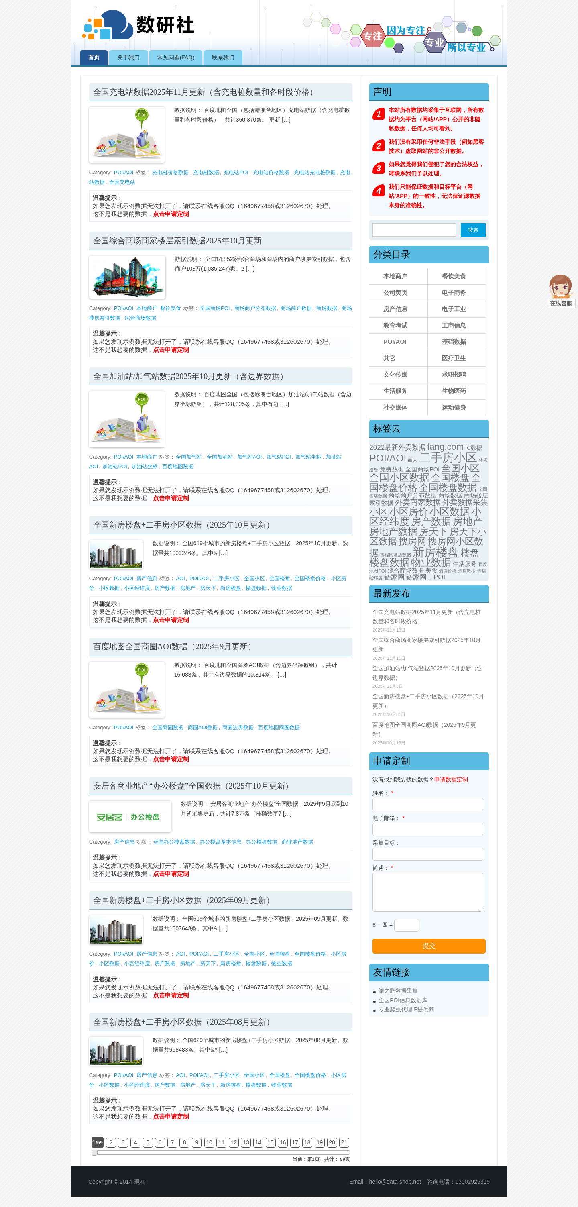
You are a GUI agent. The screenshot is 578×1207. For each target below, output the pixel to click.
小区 (378, 511)
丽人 (412, 460)
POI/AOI (123, 172)
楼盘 (470, 553)
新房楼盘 (230, 588)
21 (344, 1142)
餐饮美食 (170, 308)
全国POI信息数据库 (403, 1000)
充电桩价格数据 (170, 172)
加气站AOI (249, 457)
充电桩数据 (206, 172)
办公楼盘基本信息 (221, 842)
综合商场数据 (140, 318)
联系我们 (223, 58)
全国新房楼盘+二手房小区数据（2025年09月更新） (183, 900)
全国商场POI (215, 308)
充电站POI (236, 172)
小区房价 (408, 511)
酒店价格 (447, 571)
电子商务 (454, 292)
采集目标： (386, 843)
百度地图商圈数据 (279, 727)
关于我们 (128, 58)
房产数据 (165, 588)
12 (234, 1142)
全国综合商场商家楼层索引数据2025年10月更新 (177, 240)
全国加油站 (220, 457)
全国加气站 (189, 457)
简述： (382, 867)
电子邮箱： (388, 818)
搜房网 (412, 541)
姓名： (382, 793)
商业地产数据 (297, 842)
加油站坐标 (145, 466)
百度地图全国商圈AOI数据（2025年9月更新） (174, 646)
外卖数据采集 (465, 502)
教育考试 (395, 325)
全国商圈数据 (167, 727)
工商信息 (454, 325)
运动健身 (454, 407)
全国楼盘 (279, 578)
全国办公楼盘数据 (174, 842)
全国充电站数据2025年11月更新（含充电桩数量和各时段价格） (205, 92)
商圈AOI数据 (203, 727)
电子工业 (454, 309)
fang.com (445, 447)
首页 (94, 58)
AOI (180, 578)
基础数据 (454, 341)
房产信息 (146, 578)
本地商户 (146, 308)
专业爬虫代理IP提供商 (406, 1010)
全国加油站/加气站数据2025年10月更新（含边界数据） (190, 376)
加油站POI (114, 466)
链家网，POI (425, 577)
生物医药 (454, 390)
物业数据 (281, 588)
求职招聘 (454, 374)
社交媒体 (395, 407)
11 (221, 1142)
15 (270, 1142)
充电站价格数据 (271, 172)
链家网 (394, 577)
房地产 (188, 588)
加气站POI (279, 457)
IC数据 (473, 447)
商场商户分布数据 (255, 308)
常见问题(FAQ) (175, 58)
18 (307, 1142)
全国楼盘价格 (310, 578)
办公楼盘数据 (261, 842)
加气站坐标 (308, 457)
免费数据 (392, 469)
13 (246, 1142)
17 (295, 1142)
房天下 (208, 588)
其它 (389, 358)
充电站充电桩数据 (315, 172)
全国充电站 (122, 182)
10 (209, 1142)
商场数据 (326, 308)
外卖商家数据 (418, 502)
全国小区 (254, 578)
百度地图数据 (177, 466)
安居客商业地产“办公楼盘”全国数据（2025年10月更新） (193, 785)
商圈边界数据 (238, 727)
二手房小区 (227, 578)
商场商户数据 (296, 308)
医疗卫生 (454, 358)
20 (332, 1142)
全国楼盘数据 (448, 487)
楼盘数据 (256, 588)
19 (320, 1142)
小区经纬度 (137, 588)
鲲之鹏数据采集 (398, 991)
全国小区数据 (399, 477)
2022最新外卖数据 (397, 447)
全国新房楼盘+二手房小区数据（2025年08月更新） (183, 1021)
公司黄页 (395, 292)
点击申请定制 (171, 213)
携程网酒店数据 (395, 554)
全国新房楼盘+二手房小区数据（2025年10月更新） (183, 524)
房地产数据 (393, 531)
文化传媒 (395, 374)
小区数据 (109, 588)
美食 (431, 570)
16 (283, 1142)
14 (258, 1142)
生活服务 (395, 390)
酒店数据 (467, 571)
